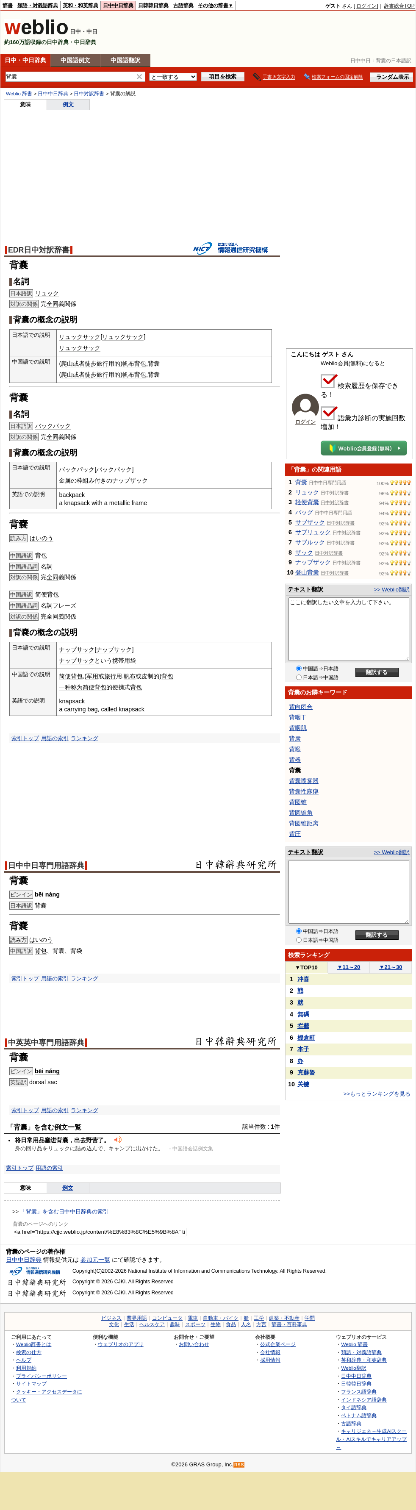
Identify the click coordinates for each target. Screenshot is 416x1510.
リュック (47, 293)
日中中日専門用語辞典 (46, 865)
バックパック (53, 425)
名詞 (47, 566)
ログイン (366, 6)
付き (100, 480)
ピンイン (21, 894)
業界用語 (137, 1318)
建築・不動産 (284, 1318)
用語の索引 (55, 738)
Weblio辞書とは (33, 1344)
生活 (129, 1324)
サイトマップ (31, 1383)
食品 (231, 1324)
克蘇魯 (306, 1072)
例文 (68, 104)
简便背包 (47, 594)
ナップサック (76, 649)
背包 (41, 555)
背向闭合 (301, 706)
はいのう (41, 538)
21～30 (390, 967)
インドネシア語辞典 (364, 1399)
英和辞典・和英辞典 (364, 1360)
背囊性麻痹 (304, 791)
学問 (310, 1318)
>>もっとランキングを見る (377, 1094)
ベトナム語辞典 (359, 1415)
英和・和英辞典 (80, 5)
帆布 (130, 676)
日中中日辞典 (118, 5)
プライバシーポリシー (41, 1376)
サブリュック (313, 532)
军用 (92, 676)
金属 (65, 480)
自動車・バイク (221, 1318)
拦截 (303, 1025)
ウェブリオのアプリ (121, 1344)
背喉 (295, 749)
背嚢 (301, 482)
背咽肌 (298, 727)
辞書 (8, 5)
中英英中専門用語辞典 (46, 1042)
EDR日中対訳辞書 (38, 250)
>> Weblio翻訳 (392, 589)
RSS (239, 1465)
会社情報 (270, 1352)
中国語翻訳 (125, 60)
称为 (77, 687)
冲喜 (303, 979)
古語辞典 (183, 5)
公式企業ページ (278, 1344)
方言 (261, 1324)
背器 (295, 759)
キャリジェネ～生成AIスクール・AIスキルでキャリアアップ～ (371, 1438)
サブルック (310, 542)
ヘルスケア (152, 1324)
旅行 (110, 676)
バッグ (304, 512)
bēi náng (47, 894)
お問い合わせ (194, 1344)
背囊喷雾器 (304, 780)
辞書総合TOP (399, 6)
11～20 (349, 967)
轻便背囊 (307, 502)
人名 (246, 1324)
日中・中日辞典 (25, 60)
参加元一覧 (95, 1259)
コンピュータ (167, 1318)
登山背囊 (307, 572)
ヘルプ (23, 1360)
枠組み (85, 480)
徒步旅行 (96, 363)
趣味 (175, 1324)
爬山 (67, 363)
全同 (52, 303)
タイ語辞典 (353, 1407)
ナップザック (130, 480)
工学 (259, 1318)
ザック (304, 552)
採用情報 (270, 1360)
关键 (303, 1084)
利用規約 (26, 1368)
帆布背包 (134, 363)
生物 (216, 1324)
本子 (303, 1049)
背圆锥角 (301, 812)
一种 (65, 687)
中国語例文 (75, 60)
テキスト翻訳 (305, 589)
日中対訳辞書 (89, 93)
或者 (79, 363)
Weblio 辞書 (19, 93)
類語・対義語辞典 (37, 5)
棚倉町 (306, 1037)
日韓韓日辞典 (153, 5)
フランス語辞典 (359, 1391)
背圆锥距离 (304, 823)
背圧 (295, 833)
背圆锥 (298, 802)
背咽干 (298, 717)
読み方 (18, 940)
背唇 (295, 738)
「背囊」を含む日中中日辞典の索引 (64, 1211)
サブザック (310, 522)
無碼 (303, 1014)
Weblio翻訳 (353, 1368)
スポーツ (195, 1324)
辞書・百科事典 (289, 1324)
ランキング (84, 738)
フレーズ (64, 605)
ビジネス (111, 1318)
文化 (114, 1324)
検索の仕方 (29, 1352)
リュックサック (79, 336)
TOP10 (306, 967)
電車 (193, 1318)
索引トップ (25, 738)
